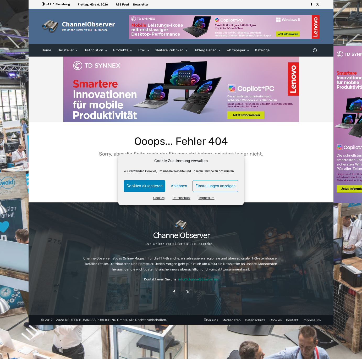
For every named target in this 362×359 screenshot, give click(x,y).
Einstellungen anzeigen (215, 186)
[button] (315, 50)
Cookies (158, 198)
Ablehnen (179, 186)
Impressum (207, 198)
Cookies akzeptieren (144, 186)
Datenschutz (181, 198)
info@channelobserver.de (198, 279)
